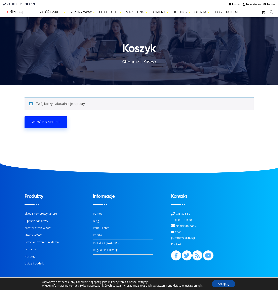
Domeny (160, 12)
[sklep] (263, 12)
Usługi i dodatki (34, 263)
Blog (218, 12)
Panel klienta (101, 228)
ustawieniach (193, 285)
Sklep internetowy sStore (41, 213)
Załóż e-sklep (53, 12)
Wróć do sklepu (46, 122)
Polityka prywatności (106, 243)
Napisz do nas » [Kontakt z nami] (186, 226)
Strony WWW (82, 12)
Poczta (97, 235)
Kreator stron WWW (38, 228)
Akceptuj (223, 284)
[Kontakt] (173, 226)
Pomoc (97, 213)
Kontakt (233, 12)
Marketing (137, 12)
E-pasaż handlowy (36, 221)
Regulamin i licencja (105, 250)
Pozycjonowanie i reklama (42, 242)
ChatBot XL (110, 12)
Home (130, 61)
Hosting (181, 12)
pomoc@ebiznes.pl (183, 238)
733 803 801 (13, 4)
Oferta (202, 12)
